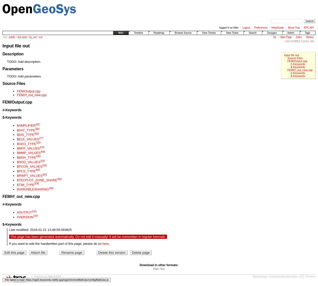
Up (274, 37)
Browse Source (183, 33)
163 (34, 211)
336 (37, 183)
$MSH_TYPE (26, 157)
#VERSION (25, 217)
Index (299, 37)
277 (41, 138)
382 (37, 128)
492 (59, 179)
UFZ (301, 276)
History (310, 37)
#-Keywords (298, 64)
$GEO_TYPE (26, 144)
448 (42, 151)
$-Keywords (298, 67)
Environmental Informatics (283, 276)
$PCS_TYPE (26, 171)
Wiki (120, 33)
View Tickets (209, 33)
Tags (307, 33)
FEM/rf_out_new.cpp (300, 70)
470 (42, 147)
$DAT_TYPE (26, 130)
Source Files (295, 58)
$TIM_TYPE (26, 185)
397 (38, 124)
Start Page (286, 37)
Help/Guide (278, 27)
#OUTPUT (24, 212)
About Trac (294, 27)
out (40, 37)
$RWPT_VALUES (29, 176)
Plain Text (159, 268)
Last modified (292, 41)
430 (36, 133)
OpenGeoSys (260, 276)
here (105, 244)
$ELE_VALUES (28, 139)
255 (44, 165)
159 (35, 215)
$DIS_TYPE (25, 135)
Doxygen (272, 33)
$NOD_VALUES (28, 162)
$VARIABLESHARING (33, 189)
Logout (246, 27)
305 (44, 174)
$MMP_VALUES (28, 153)
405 (38, 169)
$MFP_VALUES (28, 148)
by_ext (33, 37)
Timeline (138, 33)
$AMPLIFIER (26, 125)
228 (42, 160)
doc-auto (22, 37)
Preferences (261, 27)
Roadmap (159, 33)
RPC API (309, 27)
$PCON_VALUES (29, 166)
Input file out (291, 55)
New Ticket (232, 33)
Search (253, 33)
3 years (305, 41)
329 (38, 142)
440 (38, 156)
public (12, 37)
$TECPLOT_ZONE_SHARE (37, 180)
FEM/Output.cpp (297, 61)
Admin (290, 33)
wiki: (5, 37)
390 (51, 188)
